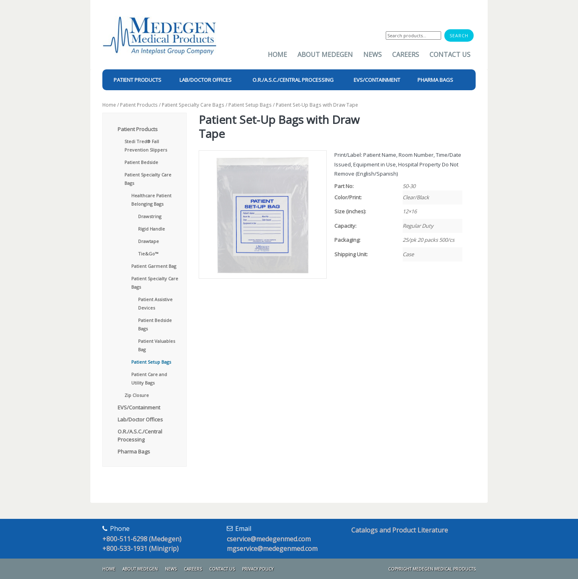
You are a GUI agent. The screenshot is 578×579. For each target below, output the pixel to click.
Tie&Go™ (148, 254)
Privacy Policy (257, 569)
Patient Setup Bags (250, 104)
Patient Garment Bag (153, 266)
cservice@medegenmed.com (269, 538)
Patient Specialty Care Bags (193, 104)
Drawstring (149, 216)
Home (277, 54)
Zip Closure (136, 395)
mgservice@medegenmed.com (272, 548)
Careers (405, 54)
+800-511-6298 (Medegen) (141, 538)
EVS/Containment (139, 407)
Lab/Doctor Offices (140, 419)
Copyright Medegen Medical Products (432, 569)
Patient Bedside (141, 162)
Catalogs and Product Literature (399, 530)
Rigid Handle (151, 229)
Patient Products (139, 104)
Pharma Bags (134, 451)
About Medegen (325, 54)
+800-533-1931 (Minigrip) (140, 548)
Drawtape (148, 241)
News (372, 54)
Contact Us (449, 54)
